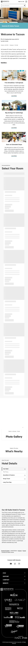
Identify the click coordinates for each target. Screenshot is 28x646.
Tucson (24, 550)
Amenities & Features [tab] (14, 475)
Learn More (14, 95)
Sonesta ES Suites (5, 550)
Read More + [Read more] (4, 62)
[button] (13, 5)
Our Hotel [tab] (14, 469)
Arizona (20, 550)
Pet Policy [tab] (5, 472)
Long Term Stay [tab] (7, 482)
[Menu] (26, 1)
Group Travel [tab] (14, 478)
